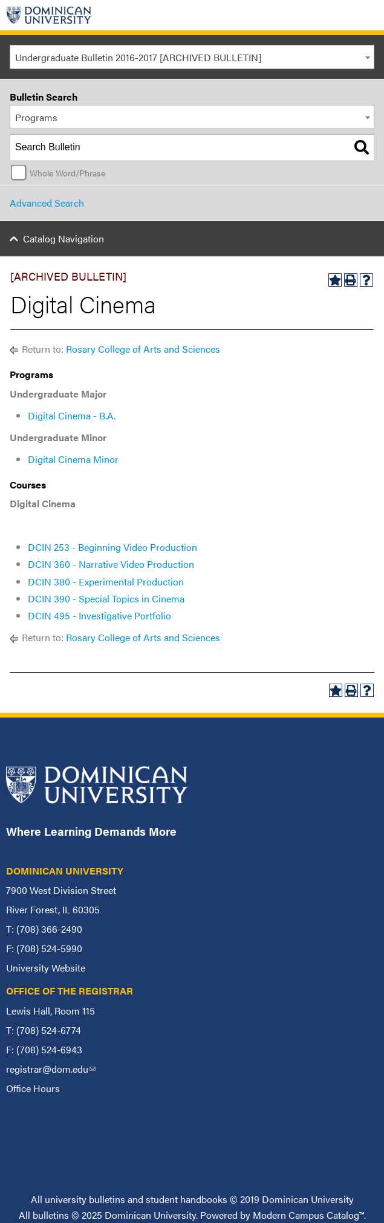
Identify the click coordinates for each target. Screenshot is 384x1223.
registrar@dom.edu (51, 1069)
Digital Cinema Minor (73, 459)
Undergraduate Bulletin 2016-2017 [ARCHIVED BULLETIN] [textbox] (138, 57)
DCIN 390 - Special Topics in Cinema (106, 598)
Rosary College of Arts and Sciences (143, 349)
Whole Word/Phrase (67, 173)
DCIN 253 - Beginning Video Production (112, 547)
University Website (45, 968)
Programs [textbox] (36, 117)
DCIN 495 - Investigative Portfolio (99, 615)
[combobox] (192, 57)
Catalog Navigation (63, 238)
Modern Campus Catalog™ (308, 1215)
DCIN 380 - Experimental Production (106, 581)
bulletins (51, 1215)
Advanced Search (47, 203)
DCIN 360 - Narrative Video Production (111, 564)
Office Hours (33, 1088)
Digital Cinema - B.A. (72, 415)
